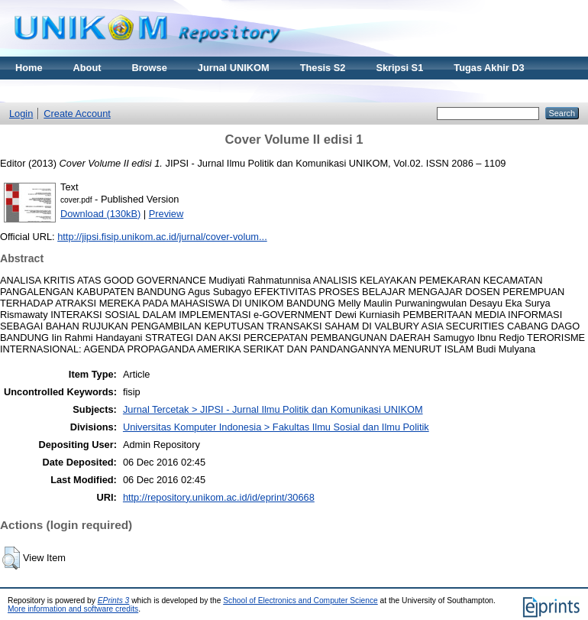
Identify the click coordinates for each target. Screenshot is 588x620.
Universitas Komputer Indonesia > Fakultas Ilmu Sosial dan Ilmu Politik (276, 427)
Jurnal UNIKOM (234, 67)
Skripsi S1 (399, 67)
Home (29, 67)
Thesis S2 (323, 67)
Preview (166, 213)
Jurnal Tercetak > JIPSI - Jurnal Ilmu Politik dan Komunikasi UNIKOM (273, 409)
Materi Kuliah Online (62, 90)
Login (21, 113)
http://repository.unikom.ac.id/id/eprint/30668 (219, 497)
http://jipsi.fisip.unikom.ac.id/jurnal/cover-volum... (162, 236)
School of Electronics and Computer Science (300, 600)
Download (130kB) (100, 213)
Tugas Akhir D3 (489, 67)
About (87, 67)
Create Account (77, 113)
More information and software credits (73, 609)
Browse (149, 67)
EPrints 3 (114, 600)
